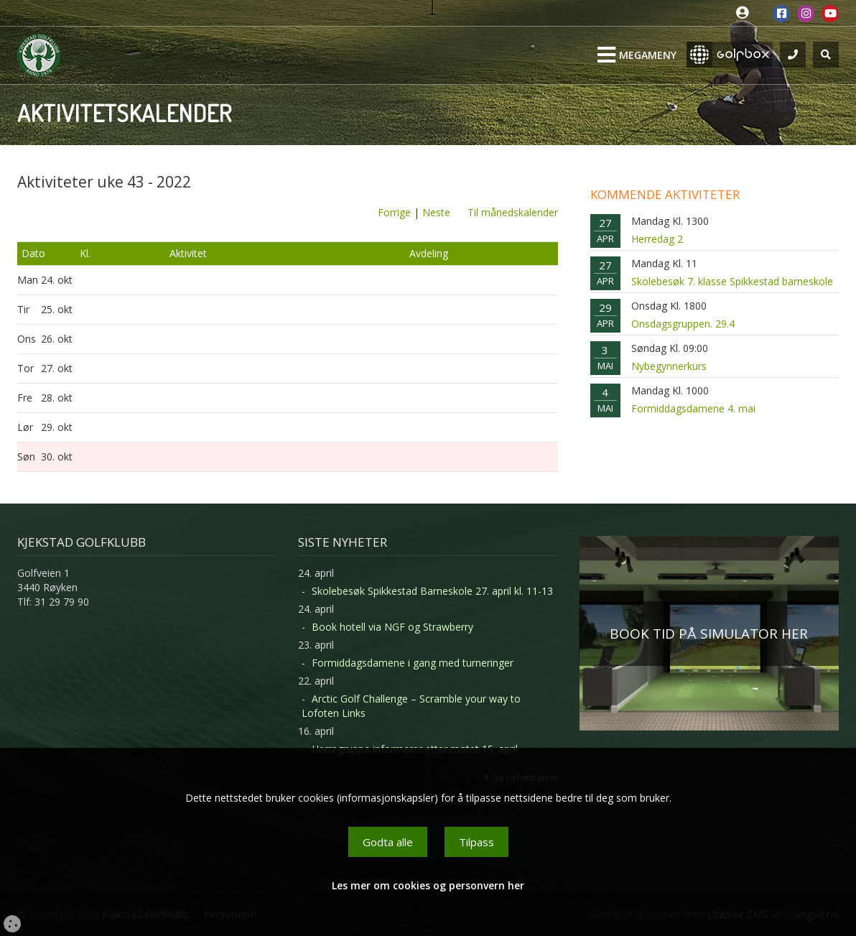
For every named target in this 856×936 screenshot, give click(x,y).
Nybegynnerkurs (669, 366)
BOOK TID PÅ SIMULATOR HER (709, 633)
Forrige (394, 212)
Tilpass (476, 842)
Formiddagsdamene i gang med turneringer (412, 662)
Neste (436, 212)
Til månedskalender (512, 212)
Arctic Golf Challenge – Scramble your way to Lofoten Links (411, 706)
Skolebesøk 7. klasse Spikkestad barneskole (732, 281)
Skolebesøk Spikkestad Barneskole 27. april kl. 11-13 (432, 591)
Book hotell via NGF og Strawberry (392, 627)
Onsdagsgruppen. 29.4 (683, 323)
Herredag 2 (657, 239)
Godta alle (388, 842)
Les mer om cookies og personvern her (428, 885)
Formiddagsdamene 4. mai (693, 408)
